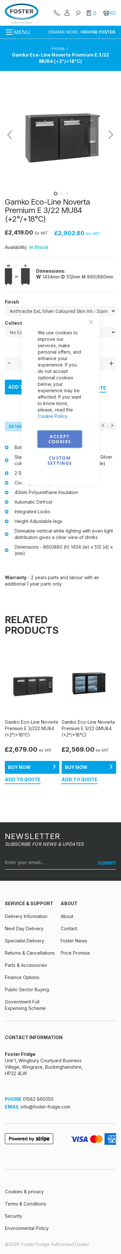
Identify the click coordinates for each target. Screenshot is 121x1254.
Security (13, 1216)
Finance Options (22, 977)
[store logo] (21, 13)
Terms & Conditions (25, 1203)
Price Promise (75, 953)
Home (59, 48)
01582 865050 (38, 1099)
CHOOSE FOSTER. (98, 32)
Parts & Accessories (26, 965)
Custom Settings (59, 460)
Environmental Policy (27, 1228)
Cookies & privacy (24, 1191)
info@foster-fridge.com (45, 1106)
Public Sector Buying (27, 989)
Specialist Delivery (24, 940)
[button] (18, 132)
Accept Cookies (59, 439)
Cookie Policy (52, 416)
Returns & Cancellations (30, 953)
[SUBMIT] (104, 863)
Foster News (74, 940)
